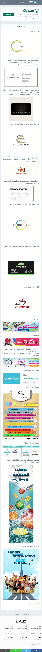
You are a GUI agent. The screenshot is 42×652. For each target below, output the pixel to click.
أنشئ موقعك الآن (8, 14)
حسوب (14, 614)
